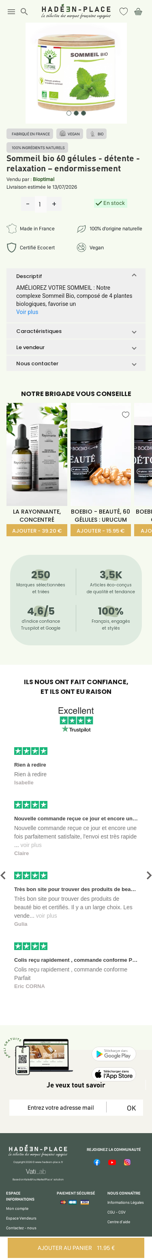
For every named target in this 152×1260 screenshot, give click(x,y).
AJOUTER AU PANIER (76, 1248)
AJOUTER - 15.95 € (100, 531)
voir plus (31, 845)
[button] (76, 276)
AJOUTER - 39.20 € (37, 531)
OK (130, 1108)
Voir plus (27, 312)
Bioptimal (43, 179)
